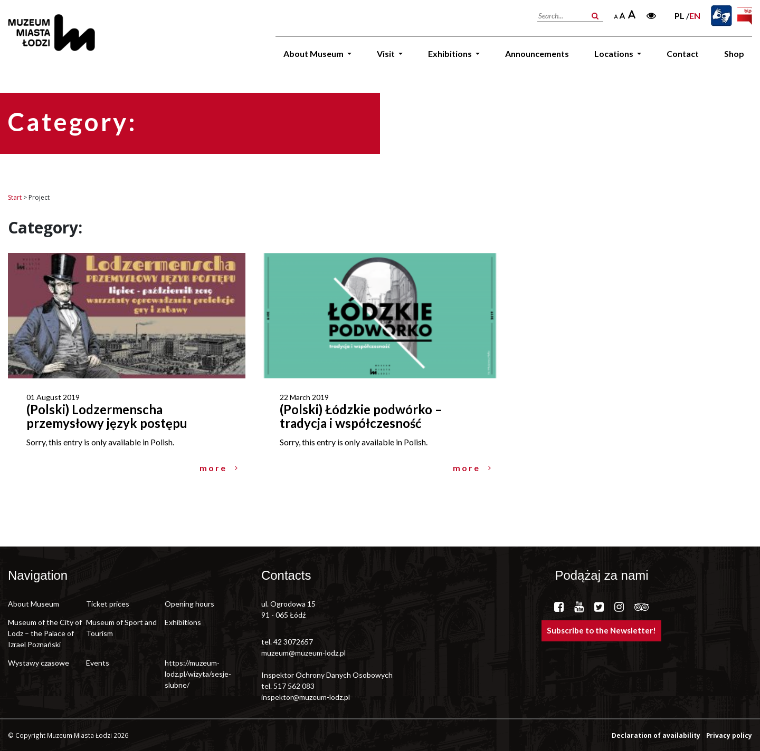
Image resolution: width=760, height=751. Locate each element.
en (694, 16)
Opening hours (189, 603)
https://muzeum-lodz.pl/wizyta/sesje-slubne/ (198, 673)
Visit (386, 53)
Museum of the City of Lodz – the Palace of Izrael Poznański (45, 633)
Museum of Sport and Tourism (121, 628)
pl (679, 16)
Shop (734, 53)
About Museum (314, 53)
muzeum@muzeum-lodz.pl (303, 652)
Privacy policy (729, 735)
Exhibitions (450, 53)
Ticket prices (107, 603)
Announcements (537, 53)
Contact (683, 53)
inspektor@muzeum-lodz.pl (305, 697)
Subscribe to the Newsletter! (601, 630)
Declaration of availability (657, 735)
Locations (614, 53)
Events (97, 662)
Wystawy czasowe (38, 662)
